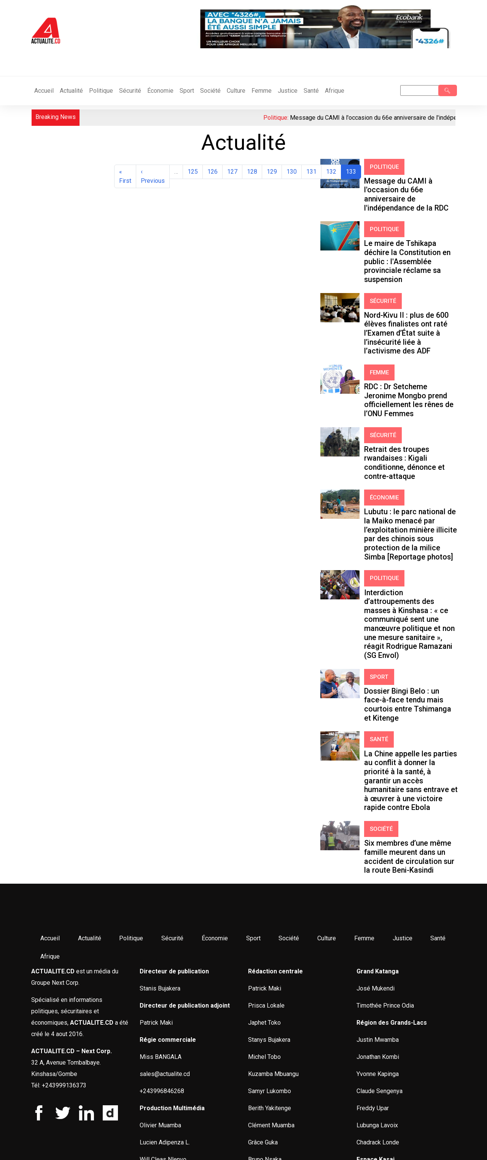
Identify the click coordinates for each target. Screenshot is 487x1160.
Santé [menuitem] (426, 718)
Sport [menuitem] (247, 718)
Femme (261, 90)
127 (234, 171)
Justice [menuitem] (391, 718)
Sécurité (130, 90)
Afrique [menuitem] (49, 736)
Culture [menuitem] (318, 718)
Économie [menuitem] (210, 718)
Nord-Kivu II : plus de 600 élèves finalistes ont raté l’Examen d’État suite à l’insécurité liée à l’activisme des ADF (408, 279)
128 (254, 171)
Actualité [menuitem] (87, 718)
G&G (121, 1144)
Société (210, 90)
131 (313, 171)
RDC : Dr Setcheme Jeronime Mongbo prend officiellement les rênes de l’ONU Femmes (408, 325)
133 (353, 171)
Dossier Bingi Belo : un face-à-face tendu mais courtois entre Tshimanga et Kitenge (406, 531)
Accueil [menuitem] (49, 718)
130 (293, 171)
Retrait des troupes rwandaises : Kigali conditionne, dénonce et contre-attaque (408, 368)
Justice (288, 90)
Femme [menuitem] (355, 718)
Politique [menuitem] (128, 718)
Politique (101, 90)
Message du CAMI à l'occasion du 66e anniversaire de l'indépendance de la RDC (409, 183)
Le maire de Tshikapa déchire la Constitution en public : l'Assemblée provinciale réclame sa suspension (408, 229)
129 (273, 171)
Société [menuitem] (281, 718)
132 (333, 171)
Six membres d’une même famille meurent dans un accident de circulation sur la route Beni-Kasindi (409, 641)
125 (194, 171)
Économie (160, 90)
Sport (187, 90)
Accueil (44, 90)
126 (214, 171)
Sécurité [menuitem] (169, 718)
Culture (236, 90)
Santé (311, 90)
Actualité (71, 90)
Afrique (334, 90)
